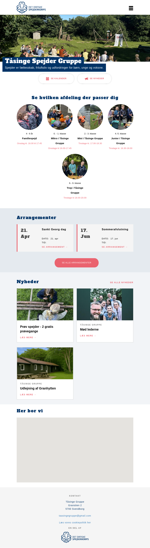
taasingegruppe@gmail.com (75, 515)
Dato (45, 238)
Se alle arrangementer (76, 263)
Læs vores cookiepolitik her (75, 522)
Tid (44, 242)
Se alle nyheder (121, 282)
